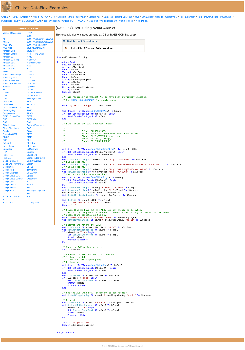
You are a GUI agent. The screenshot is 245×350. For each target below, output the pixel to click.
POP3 (29, 110)
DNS (5, 119)
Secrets (30, 152)
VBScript (93, 20)
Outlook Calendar (34, 92)
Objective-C (171, 17)
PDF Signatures (34, 98)
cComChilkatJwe (98, 111)
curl (28, 199)
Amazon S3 (8, 57)
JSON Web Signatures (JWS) (40, 42)
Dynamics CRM (10, 134)
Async (5, 72)
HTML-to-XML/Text (11, 196)
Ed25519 (7, 143)
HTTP (5, 199)
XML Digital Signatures (37, 191)
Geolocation (8, 167)
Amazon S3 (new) (11, 60)
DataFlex (108, 17)
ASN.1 (6, 42)
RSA (29, 122)
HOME (14, 17)
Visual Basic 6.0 (108, 20)
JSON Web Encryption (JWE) (40, 39)
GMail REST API (10, 161)
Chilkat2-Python (65, 17)
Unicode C (54, 20)
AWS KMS (7, 45)
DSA (5, 122)
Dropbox (6, 131)
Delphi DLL (121, 17)
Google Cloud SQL (11, 176)
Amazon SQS (9, 69)
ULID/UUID (32, 173)
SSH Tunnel (32, 146)
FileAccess (8, 155)
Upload (30, 176)
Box (4, 89)
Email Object (8, 146)
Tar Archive (32, 170)
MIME (29, 57)
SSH (29, 140)
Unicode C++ (69, 20)
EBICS (6, 137)
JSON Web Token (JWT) (38, 45)
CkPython (81, 17)
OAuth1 (30, 72)
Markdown (31, 60)
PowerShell (226, 17)
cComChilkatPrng (98, 177)
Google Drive (9, 182)
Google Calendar (10, 173)
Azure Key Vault (10, 78)
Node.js (159, 17)
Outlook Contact (34, 95)
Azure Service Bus (11, 80)
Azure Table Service (12, 83)
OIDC (29, 78)
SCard (30, 131)
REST (29, 116)
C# (46, 17)
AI (4, 39)
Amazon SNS (9, 66)
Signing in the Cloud (36, 158)
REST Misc (32, 119)
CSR (5, 95)
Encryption (7, 149)
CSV (5, 98)
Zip (28, 196)
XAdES (30, 185)
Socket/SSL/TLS (34, 161)
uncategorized (33, 202)
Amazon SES (9, 63)
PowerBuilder (211, 17)
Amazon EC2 (9, 51)
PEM (29, 101)
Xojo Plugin (142, 20)
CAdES (6, 92)
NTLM (29, 69)
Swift (39, 20)
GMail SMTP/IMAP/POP (13, 164)
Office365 (31, 80)
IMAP (29, 33)
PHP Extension (187, 17)
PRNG (30, 113)
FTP (5, 152)
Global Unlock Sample (82, 100)
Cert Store (7, 101)
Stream (30, 167)
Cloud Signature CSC (12, 107)
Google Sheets (9, 188)
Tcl (45, 20)
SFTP (29, 134)
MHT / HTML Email (35, 54)
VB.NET (82, 20)
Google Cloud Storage (13, 179)
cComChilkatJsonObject (101, 149)
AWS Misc (7, 48)
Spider (30, 164)
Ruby (17, 20)
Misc (29, 66)
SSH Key (31, 143)
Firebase (7, 158)
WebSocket (32, 179)
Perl (200, 17)
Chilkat (4, 17)
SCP (29, 128)
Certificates (8, 104)
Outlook (30, 89)
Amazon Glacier (10, 54)
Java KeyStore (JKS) (36, 48)
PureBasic (6, 20)
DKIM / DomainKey (11, 116)
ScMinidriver (32, 149)
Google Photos (9, 185)
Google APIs (8, 170)
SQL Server (28, 20)
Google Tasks (9, 191)
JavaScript (147, 17)
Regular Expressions (36, 125)
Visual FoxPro (126, 20)
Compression (9, 113)
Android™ (25, 17)
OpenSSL (31, 86)
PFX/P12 (31, 104)
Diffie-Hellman (9, 125)
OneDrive (31, 83)
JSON (29, 36)
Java (136, 17)
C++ (53, 17)
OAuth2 (30, 75)
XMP (29, 194)
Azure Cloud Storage (12, 75)
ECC (5, 140)
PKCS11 (31, 107)
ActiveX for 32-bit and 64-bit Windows (92, 48)
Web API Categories (12, 33)
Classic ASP (95, 17)
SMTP (29, 137)
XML (29, 188)
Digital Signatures (11, 128)
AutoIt (36, 17)
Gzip (5, 194)
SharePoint (32, 155)
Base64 (6, 86)
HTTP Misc (8, 202)
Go (130, 17)
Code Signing (9, 110)
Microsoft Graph (34, 63)
